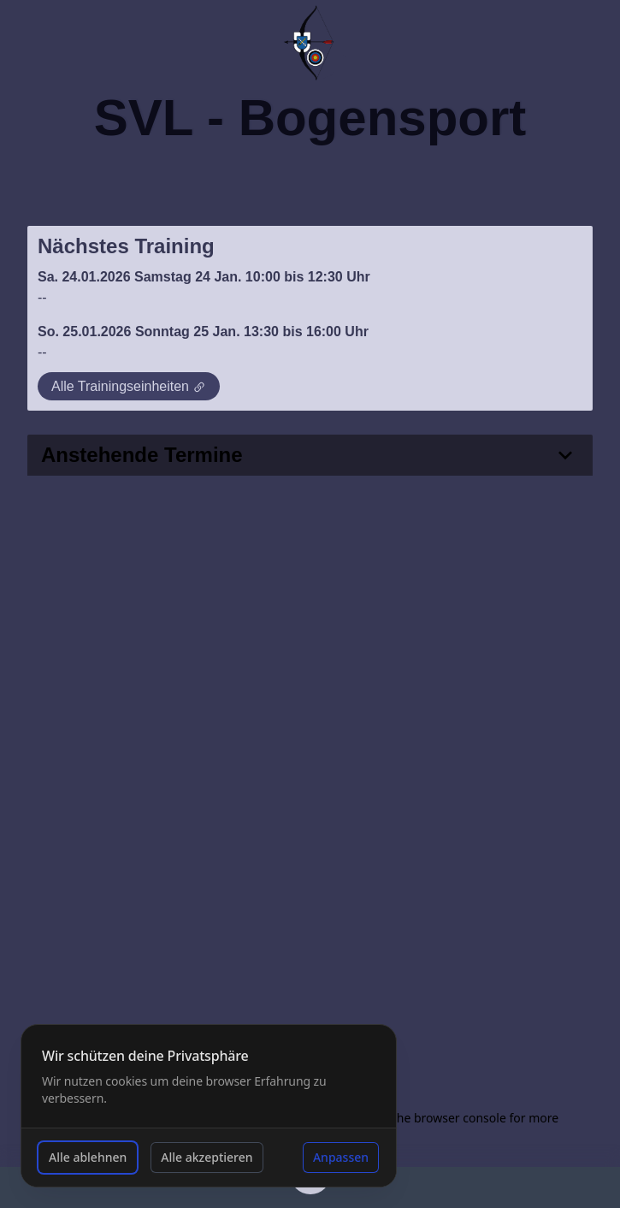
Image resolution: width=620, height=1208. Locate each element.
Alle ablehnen (88, 1157)
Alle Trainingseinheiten (128, 386)
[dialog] (209, 1105)
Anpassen (341, 1157)
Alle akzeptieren (206, 1157)
